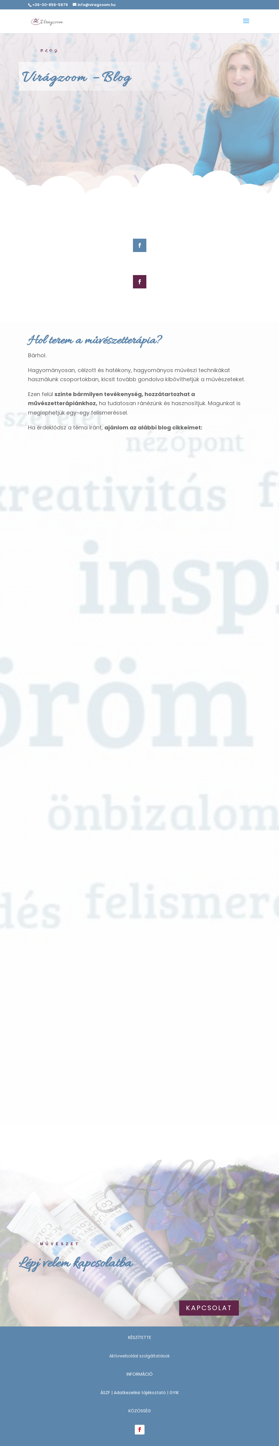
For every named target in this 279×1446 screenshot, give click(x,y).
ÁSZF (105, 1393)
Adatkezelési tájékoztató (140, 1393)
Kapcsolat (209, 1308)
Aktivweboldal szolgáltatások (139, 1356)
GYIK (174, 1393)
